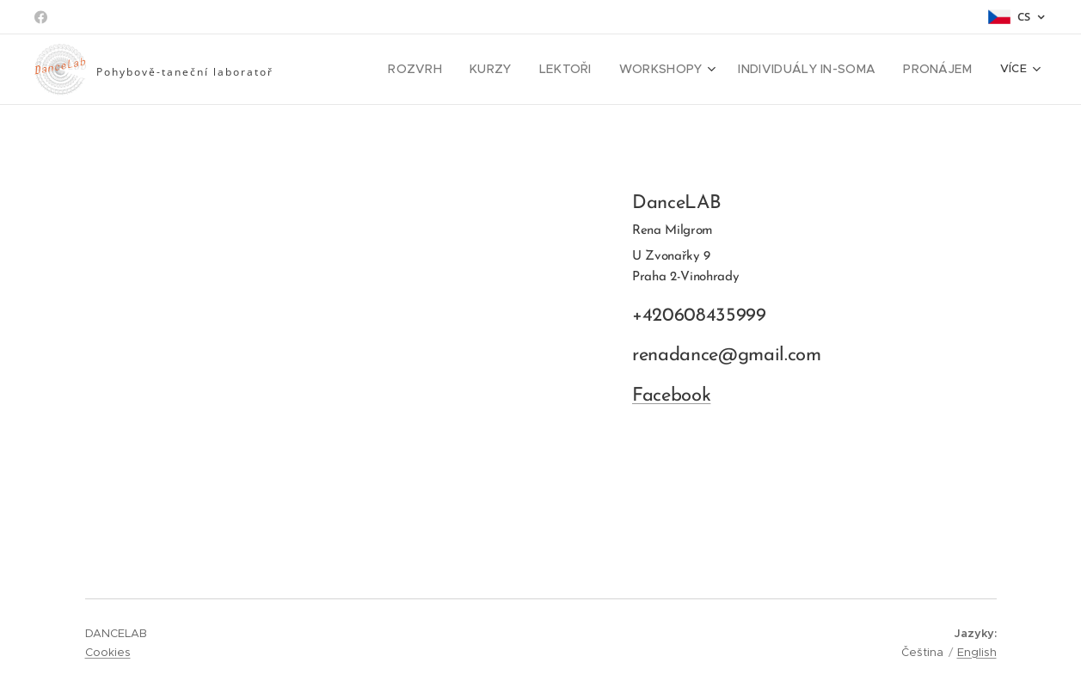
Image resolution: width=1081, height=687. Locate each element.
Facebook (670, 396)
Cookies (108, 652)
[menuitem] (444, 69)
